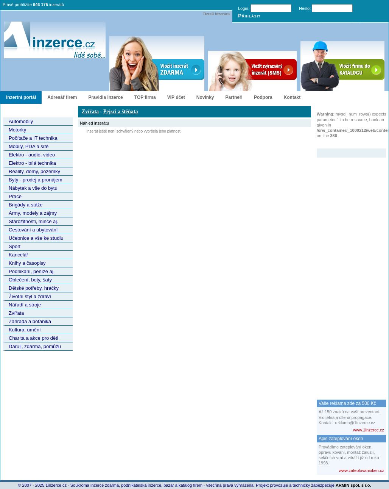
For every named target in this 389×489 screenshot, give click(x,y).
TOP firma (145, 97)
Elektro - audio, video (32, 155)
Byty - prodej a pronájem (35, 180)
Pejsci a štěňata (120, 111)
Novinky (205, 97)
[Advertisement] (347, 271)
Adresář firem (62, 97)
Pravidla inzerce (105, 97)
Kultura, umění (25, 330)
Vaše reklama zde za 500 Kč (347, 403)
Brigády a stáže (26, 205)
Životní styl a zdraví (30, 296)
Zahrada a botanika (30, 321)
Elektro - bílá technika (32, 163)
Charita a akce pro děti (33, 338)
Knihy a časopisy (27, 263)
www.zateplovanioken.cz (361, 470)
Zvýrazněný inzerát (345, 143)
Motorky (17, 130)
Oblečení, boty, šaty (30, 280)
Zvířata (16, 313)
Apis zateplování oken (341, 438)
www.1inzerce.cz (368, 430)
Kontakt (292, 97)
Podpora (263, 97)
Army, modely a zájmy (33, 213)
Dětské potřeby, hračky (34, 288)
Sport (14, 246)
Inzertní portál (21, 97)
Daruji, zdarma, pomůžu (35, 346)
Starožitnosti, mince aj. (33, 221)
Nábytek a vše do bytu (33, 188)
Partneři (234, 97)
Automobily (21, 121)
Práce (15, 196)
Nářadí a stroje (25, 305)
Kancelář (18, 255)
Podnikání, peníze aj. (31, 271)
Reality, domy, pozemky (34, 171)
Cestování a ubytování (33, 230)
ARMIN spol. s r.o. (353, 485)
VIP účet (176, 97)
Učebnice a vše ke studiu (36, 238)
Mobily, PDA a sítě (28, 146)
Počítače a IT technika (33, 138)
